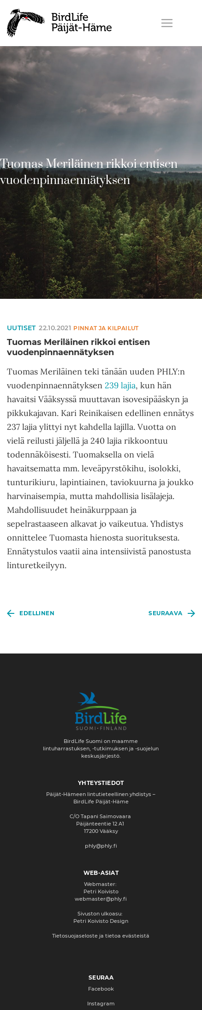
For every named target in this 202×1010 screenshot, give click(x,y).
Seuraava (165, 613)
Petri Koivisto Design (100, 921)
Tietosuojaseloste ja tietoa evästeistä (100, 936)
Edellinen (36, 613)
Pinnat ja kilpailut (106, 328)
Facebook (101, 989)
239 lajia (120, 385)
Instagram (101, 1003)
